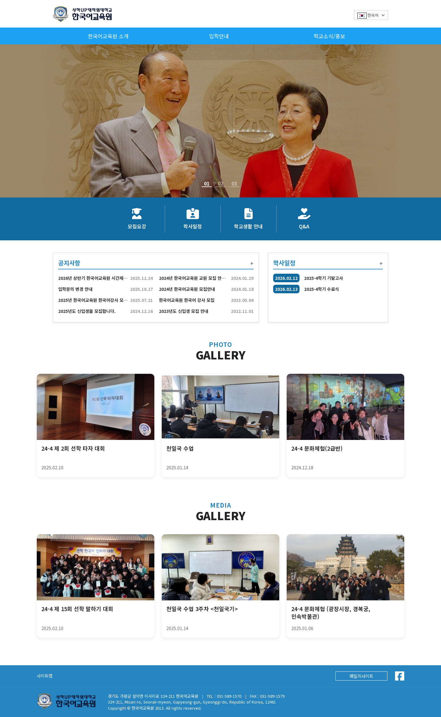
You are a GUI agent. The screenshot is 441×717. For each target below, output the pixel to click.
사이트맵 (45, 676)
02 (220, 184)
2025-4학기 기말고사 (323, 278)
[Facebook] (399, 676)
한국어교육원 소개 (108, 36)
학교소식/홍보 (329, 36)
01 (206, 184)
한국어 (371, 15)
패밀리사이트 (361, 676)
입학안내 (219, 36)
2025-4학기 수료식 (321, 289)
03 (234, 184)
